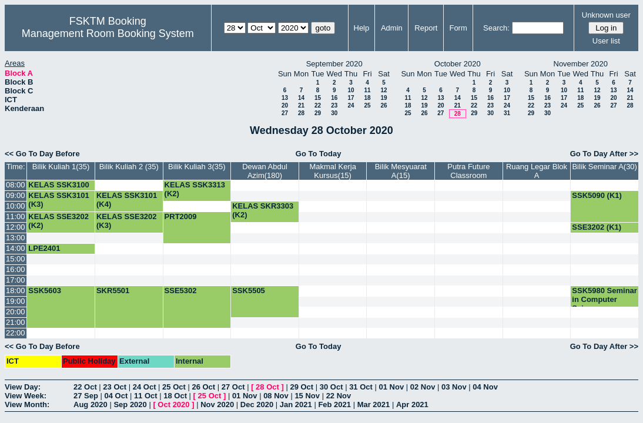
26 (383, 105)
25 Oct (174, 386)
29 (317, 113)
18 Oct (175, 395)
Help (362, 28)
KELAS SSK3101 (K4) (126, 200)
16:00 (15, 269)
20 (285, 105)
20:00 (15, 311)
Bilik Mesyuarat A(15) (401, 171)
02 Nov (423, 386)
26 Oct (203, 386)
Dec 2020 (256, 404)
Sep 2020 (129, 404)
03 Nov (454, 386)
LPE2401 (44, 248)
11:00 (15, 216)
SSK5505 (248, 290)
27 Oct (233, 386)
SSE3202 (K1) (596, 227)
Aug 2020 (90, 404)
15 (317, 98)
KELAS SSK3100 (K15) (58, 189)
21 (301, 105)
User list (606, 40)
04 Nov (485, 386)
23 (334, 105)
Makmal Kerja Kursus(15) (332, 171)
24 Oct (144, 386)
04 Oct (116, 395)
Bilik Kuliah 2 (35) (129, 166)
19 (383, 98)
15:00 (15, 258)
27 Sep (85, 395)
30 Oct (331, 386)
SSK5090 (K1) (597, 195)
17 (350, 98)
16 (334, 98)
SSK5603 (44, 290)
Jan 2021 (296, 404)
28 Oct (267, 386)
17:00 (15, 280)
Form (458, 28)
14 (301, 98)
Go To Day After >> (604, 153)
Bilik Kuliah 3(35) (197, 166)
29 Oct (301, 386)
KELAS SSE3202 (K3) (126, 221)
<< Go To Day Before (42, 153)
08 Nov (276, 395)
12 (383, 90)
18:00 (15, 290)
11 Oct (146, 395)
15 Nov (307, 395)
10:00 (15, 206)
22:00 (15, 332)
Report (425, 28)
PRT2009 (181, 216)
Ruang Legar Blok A (536, 171)
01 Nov (391, 386)
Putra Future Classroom (468, 171)
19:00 (15, 301)
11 (367, 90)
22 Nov (338, 395)
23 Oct (114, 386)
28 (301, 113)
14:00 (15, 248)
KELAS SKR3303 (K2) (262, 210)
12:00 (15, 227)
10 (350, 90)
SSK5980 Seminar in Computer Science (604, 299)
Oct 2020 (173, 404)
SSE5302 (181, 290)
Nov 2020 (217, 404)
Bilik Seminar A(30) (604, 166)
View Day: (23, 386)
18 (367, 98)
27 (285, 113)
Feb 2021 (334, 404)
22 (317, 105)
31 (507, 113)
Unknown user (606, 15)
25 (367, 105)
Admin (392, 28)
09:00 (15, 195)
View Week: (25, 395)
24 (350, 105)
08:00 (15, 184)
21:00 (15, 322)
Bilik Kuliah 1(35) (61, 166)
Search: (496, 28)
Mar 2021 (373, 404)
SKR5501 (112, 290)
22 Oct (85, 386)
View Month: (27, 404)
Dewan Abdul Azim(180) (264, 171)
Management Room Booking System (108, 33)
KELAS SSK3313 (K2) (195, 189)
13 (285, 98)
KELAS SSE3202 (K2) (58, 221)
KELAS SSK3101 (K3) (58, 200)
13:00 (15, 237)
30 (334, 113)
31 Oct (361, 386)
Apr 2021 (412, 404)
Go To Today (318, 153)
